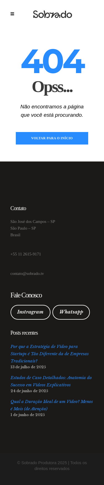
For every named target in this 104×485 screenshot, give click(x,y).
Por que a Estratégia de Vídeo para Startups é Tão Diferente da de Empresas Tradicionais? (50, 354)
